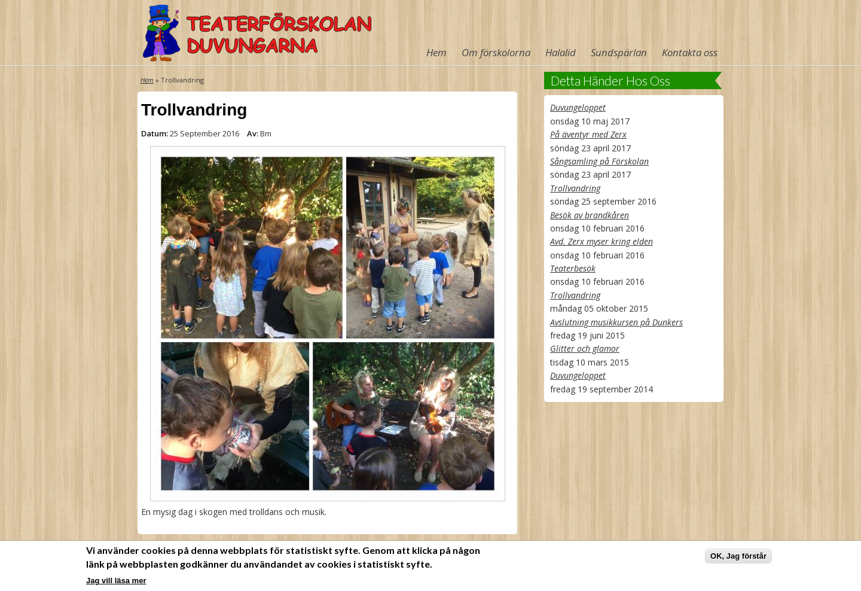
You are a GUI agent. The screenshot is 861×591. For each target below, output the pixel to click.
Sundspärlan (619, 52)
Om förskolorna (496, 52)
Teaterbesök (573, 268)
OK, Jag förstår (738, 556)
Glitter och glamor (584, 348)
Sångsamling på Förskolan (599, 161)
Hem (436, 52)
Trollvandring (575, 188)
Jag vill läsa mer (116, 581)
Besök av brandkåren (589, 215)
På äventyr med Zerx (588, 134)
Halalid (560, 52)
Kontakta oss (690, 52)
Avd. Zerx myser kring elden (601, 241)
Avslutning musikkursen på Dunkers (616, 322)
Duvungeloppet (578, 107)
